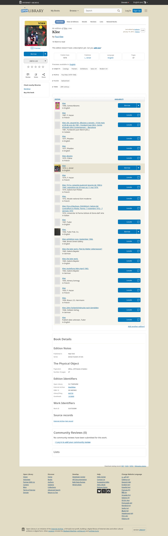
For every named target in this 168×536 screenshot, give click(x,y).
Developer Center (78, 477)
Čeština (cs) (126, 479)
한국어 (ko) (126, 500)
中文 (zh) (125, 516)
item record (69, 421)
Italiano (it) (126, 498)
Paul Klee (59, 36)
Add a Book (101, 485)
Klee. (64, 196)
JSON (126, 466)
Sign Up (137, 10)
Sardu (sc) (125, 508)
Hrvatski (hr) (126, 495)
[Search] (103, 10)
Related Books (112, 22)
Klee (65, 28)
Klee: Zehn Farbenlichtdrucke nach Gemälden (80, 308)
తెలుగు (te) (125, 511)
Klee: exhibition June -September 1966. (77, 239)
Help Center (101, 477)
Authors (51, 482)
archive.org (81, 531)
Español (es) (126, 487)
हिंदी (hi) (124, 492)
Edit (142, 30)
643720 (70, 393)
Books (50, 479)
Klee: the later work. (70, 259)
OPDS (131, 466)
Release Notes (102, 487)
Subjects (51, 485)
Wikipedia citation (140, 466)
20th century (64, 87)
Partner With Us (29, 482)
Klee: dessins (67, 156)
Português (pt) (127, 503)
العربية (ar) (125, 477)
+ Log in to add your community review (72, 442)
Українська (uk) (127, 513)
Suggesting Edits (103, 482)
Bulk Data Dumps (78, 482)
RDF (122, 466)
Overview (59, 22)
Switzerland (65, 81)
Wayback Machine (69, 531)
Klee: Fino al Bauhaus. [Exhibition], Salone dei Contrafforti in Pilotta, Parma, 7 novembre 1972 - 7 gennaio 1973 (82, 208)
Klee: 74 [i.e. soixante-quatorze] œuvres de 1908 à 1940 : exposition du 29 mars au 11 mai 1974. (82, 186)
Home (50, 477)
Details (84, 22)
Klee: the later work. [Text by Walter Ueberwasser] (82, 249)
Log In (128, 10)
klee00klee (72, 387)
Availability (119, 99)
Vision (25, 477)
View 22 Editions (73, 22)
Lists (101, 22)
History (137, 32)
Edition (57, 99)
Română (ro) (126, 505)
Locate (129, 115)
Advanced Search (54, 490)
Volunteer (26, 479)
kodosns (137, 29)
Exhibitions (84, 69)
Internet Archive (59, 421)
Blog (24, 487)
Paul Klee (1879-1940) (68, 75)
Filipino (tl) (125, 519)
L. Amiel (88, 58)
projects (51, 531)
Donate (125, 2)
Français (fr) (126, 490)
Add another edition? (136, 326)
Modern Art (104, 69)
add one (97, 48)
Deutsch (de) (126, 482)
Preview (37, 48)
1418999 (71, 396)
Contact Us (101, 479)
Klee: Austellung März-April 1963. (75, 268)
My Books (55, 10)
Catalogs (66, 69)
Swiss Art (94, 69)
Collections (52, 487)
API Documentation (79, 479)
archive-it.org (94, 531)
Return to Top (53, 492)
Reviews (93, 22)
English (111, 58)
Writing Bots (76, 485)
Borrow (34, 54)
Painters (74, 69)
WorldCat (27, 89)
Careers (26, 485)
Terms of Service (29, 490)
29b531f (142, 530)
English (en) (126, 485)
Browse (74, 10)
